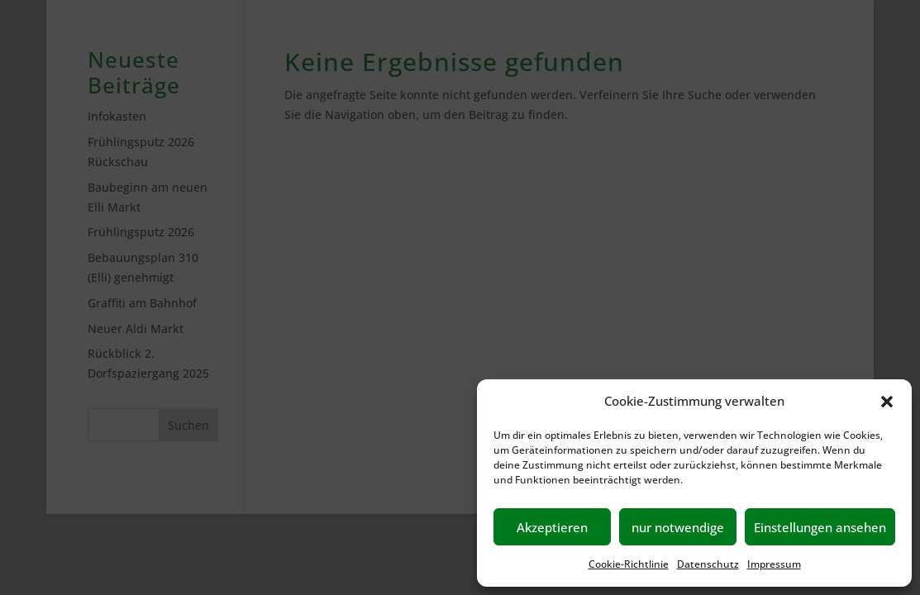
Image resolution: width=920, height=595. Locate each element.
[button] (887, 401)
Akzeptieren (552, 527)
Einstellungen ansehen (820, 527)
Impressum (774, 564)
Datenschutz (708, 564)
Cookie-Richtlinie (629, 564)
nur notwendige (678, 527)
